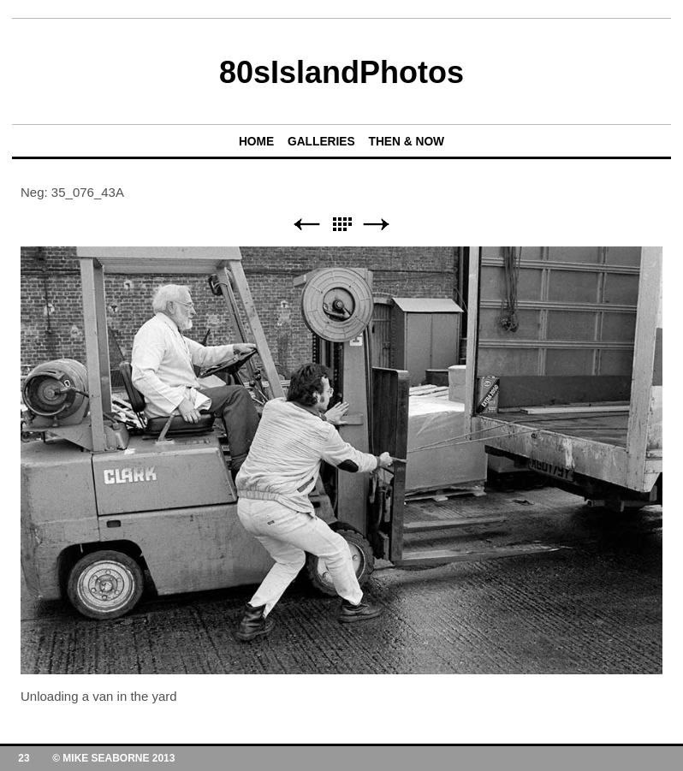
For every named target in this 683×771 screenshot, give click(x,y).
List (341, 225)
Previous (306, 225)
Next (376, 225)
